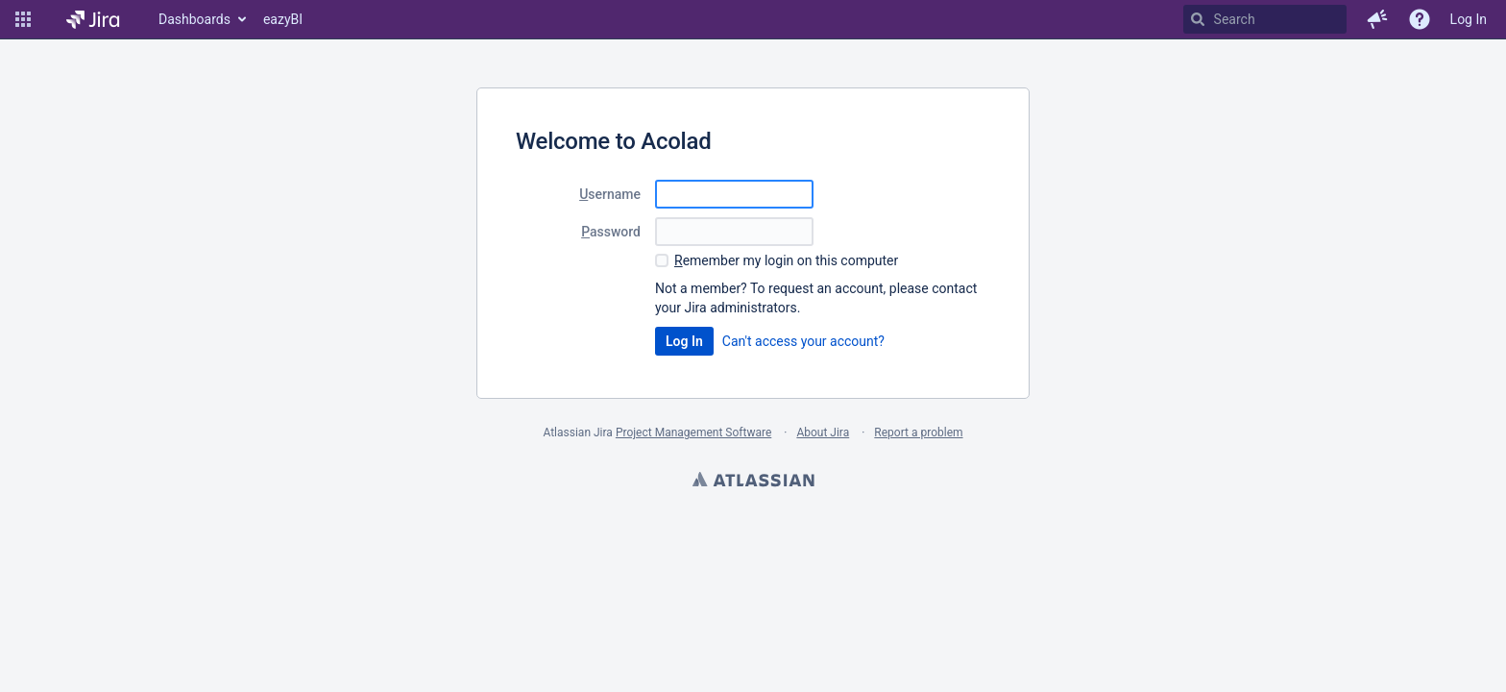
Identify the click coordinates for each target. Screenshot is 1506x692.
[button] (23, 19)
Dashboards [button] (194, 19)
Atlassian (753, 481)
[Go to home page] (93, 19)
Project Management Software (693, 432)
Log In (1468, 19)
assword (611, 231)
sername (610, 194)
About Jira (822, 432)
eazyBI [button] (283, 19)
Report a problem (918, 432)
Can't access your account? (803, 341)
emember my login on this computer (786, 260)
